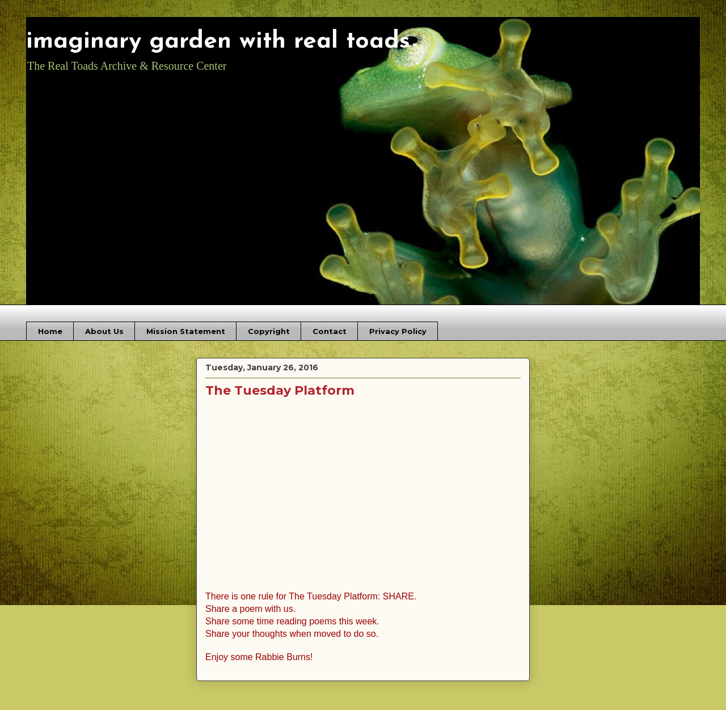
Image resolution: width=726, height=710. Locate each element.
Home (50, 331)
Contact (330, 331)
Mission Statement (185, 331)
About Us (104, 331)
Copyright (269, 331)
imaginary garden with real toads (218, 41)
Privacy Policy (398, 331)
